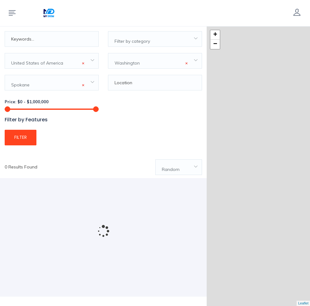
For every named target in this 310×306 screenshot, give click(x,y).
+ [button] (215, 35)
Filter (20, 137)
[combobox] (155, 39)
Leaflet (303, 303)
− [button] (215, 44)
